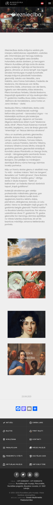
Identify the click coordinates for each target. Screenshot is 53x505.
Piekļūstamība (26, 500)
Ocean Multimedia (34, 497)
